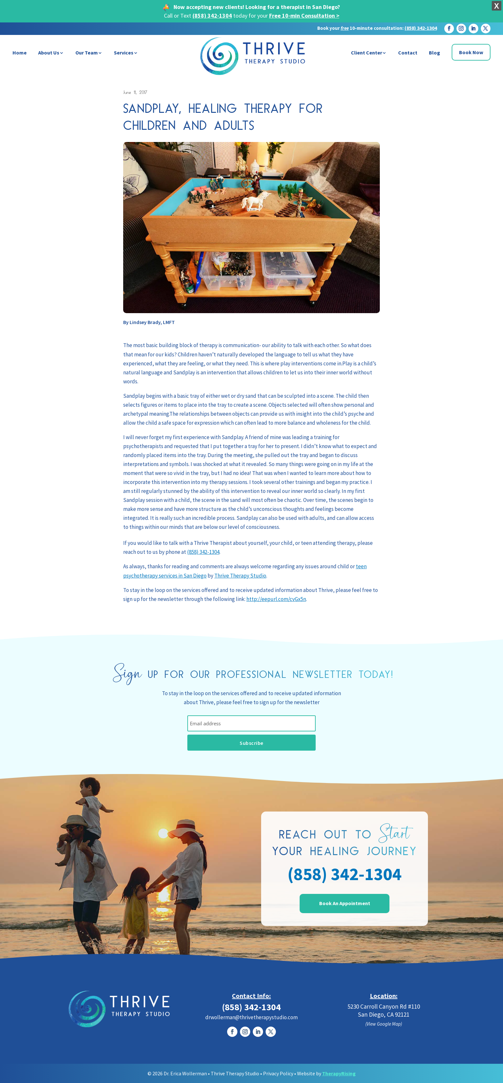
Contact (407, 52)
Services (123, 52)
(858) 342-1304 (212, 15)
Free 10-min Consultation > (304, 15)
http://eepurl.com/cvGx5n (276, 599)
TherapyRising (339, 1073)
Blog (434, 52)
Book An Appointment (344, 903)
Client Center (366, 52)
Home (20, 52)
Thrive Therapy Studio (240, 575)
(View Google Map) (383, 1024)
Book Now (471, 52)
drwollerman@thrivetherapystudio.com (251, 1017)
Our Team (86, 52)
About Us (48, 52)
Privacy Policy (278, 1073)
